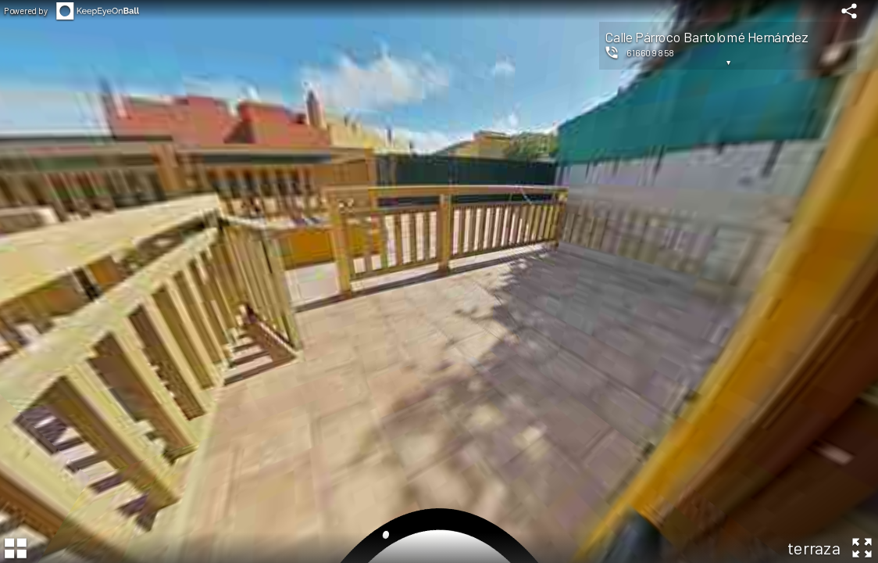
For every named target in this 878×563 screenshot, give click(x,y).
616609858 (650, 52)
